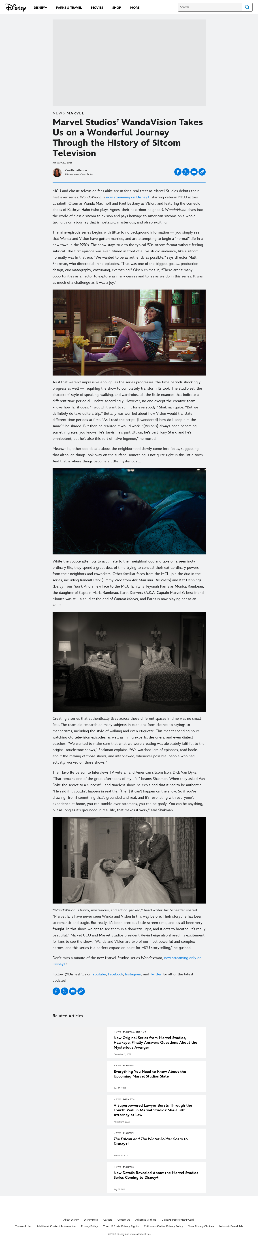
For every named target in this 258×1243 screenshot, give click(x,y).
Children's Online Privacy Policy (163, 1226)
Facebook (115, 974)
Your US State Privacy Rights (121, 1226)
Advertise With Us (145, 1220)
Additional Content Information (56, 1226)
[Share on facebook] (177, 172)
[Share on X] (186, 172)
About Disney (71, 1220)
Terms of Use (23, 1226)
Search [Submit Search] (247, 7)
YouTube (99, 974)
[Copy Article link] (202, 172)
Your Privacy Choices (201, 1226)
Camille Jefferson (76, 170)
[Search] (210, 7)
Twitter (156, 974)
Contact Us (123, 1220)
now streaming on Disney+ (127, 197)
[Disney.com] (15, 8)
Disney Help (91, 1220)
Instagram (133, 974)
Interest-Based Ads (231, 1226)
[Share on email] (194, 172)
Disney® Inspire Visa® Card (178, 1220)
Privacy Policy (89, 1226)
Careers (107, 1220)
